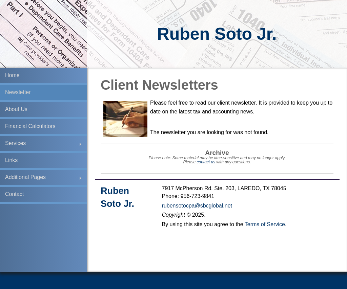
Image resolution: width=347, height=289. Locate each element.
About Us (16, 109)
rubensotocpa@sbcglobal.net (197, 206)
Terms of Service (265, 224)
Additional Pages (25, 177)
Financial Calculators (30, 126)
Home (12, 75)
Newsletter (18, 92)
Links (11, 160)
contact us (206, 162)
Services (15, 143)
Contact (14, 194)
